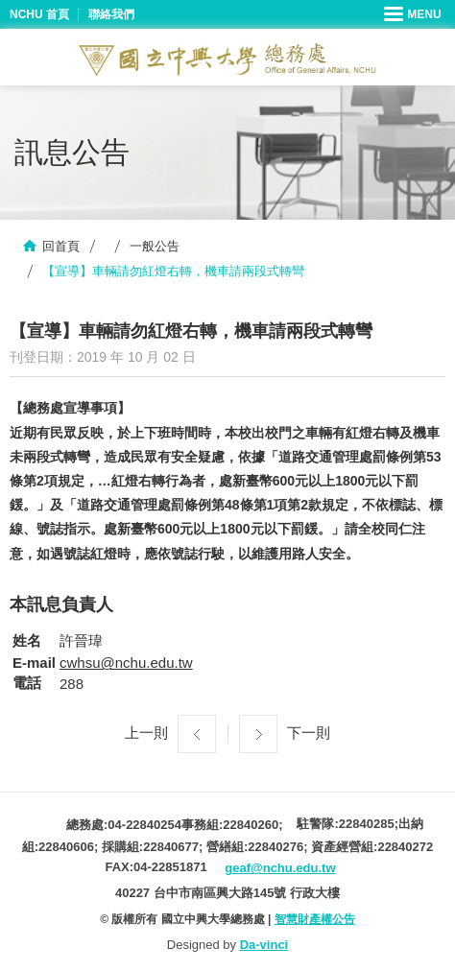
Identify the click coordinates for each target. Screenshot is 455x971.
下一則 (308, 732)
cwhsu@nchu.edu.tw (126, 662)
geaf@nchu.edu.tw (280, 868)
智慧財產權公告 (315, 919)
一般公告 (155, 246)
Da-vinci (264, 944)
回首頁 (61, 246)
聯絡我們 (111, 14)
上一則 (146, 732)
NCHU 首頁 (39, 14)
